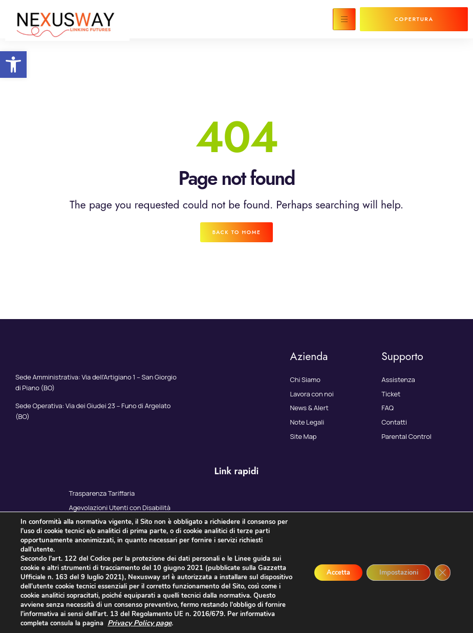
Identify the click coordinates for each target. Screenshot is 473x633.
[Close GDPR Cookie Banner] (441, 572)
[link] (13, 64)
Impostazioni (391, 572)
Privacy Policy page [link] (223, 623)
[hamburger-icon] (344, 19)
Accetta (322, 572)
